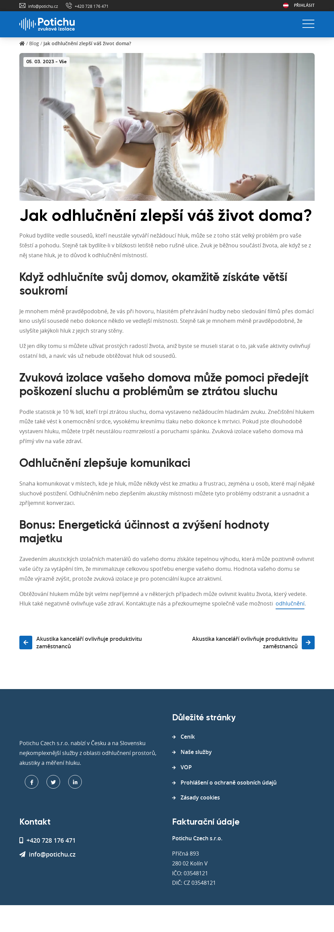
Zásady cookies (200, 797)
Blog (34, 43)
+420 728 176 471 (92, 6)
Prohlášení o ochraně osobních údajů (229, 782)
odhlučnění (290, 603)
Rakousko (286, 5)
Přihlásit (304, 5)
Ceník (188, 736)
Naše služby (196, 752)
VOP (186, 767)
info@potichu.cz (43, 6)
